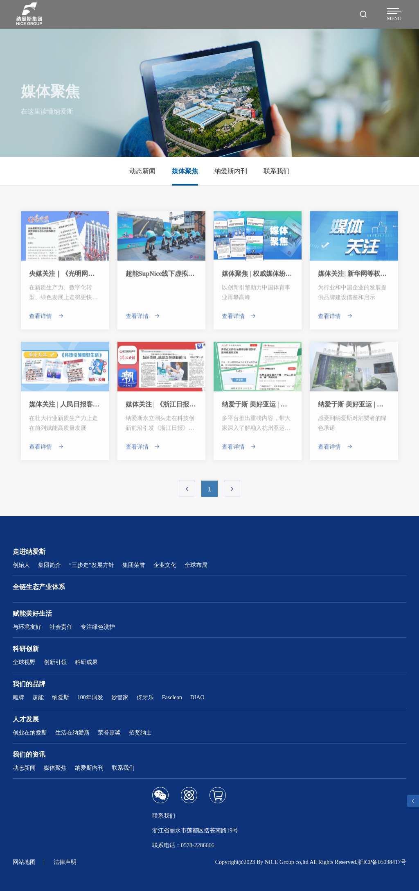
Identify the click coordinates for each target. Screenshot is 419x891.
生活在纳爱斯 (72, 733)
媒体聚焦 (55, 768)
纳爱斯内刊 (89, 768)
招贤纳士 (140, 733)
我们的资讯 (29, 754)
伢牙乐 (145, 697)
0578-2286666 (197, 845)
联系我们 (123, 768)
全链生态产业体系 (39, 586)
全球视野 (24, 662)
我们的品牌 (29, 683)
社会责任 (61, 627)
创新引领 (55, 662)
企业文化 (164, 565)
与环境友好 (27, 627)
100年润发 (90, 697)
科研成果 (86, 662)
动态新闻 (24, 768)
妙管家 (119, 697)
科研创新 (26, 648)
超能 (38, 697)
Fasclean (172, 697)
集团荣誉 (133, 565)
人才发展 (26, 719)
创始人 (21, 565)
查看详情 (46, 320)
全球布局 (196, 565)
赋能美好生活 (32, 613)
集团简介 (49, 565)
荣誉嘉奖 (109, 733)
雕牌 (18, 697)
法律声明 (65, 862)
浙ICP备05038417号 (381, 862)
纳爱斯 (60, 697)
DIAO (197, 697)
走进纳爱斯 (29, 551)
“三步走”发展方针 (91, 565)
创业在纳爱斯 (30, 733)
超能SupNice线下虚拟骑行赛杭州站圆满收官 (190, 277)
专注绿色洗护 (98, 627)
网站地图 (24, 862)
